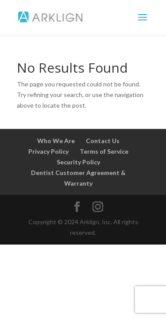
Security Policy (78, 162)
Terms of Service (104, 151)
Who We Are (56, 140)
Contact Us (103, 140)
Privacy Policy (48, 151)
